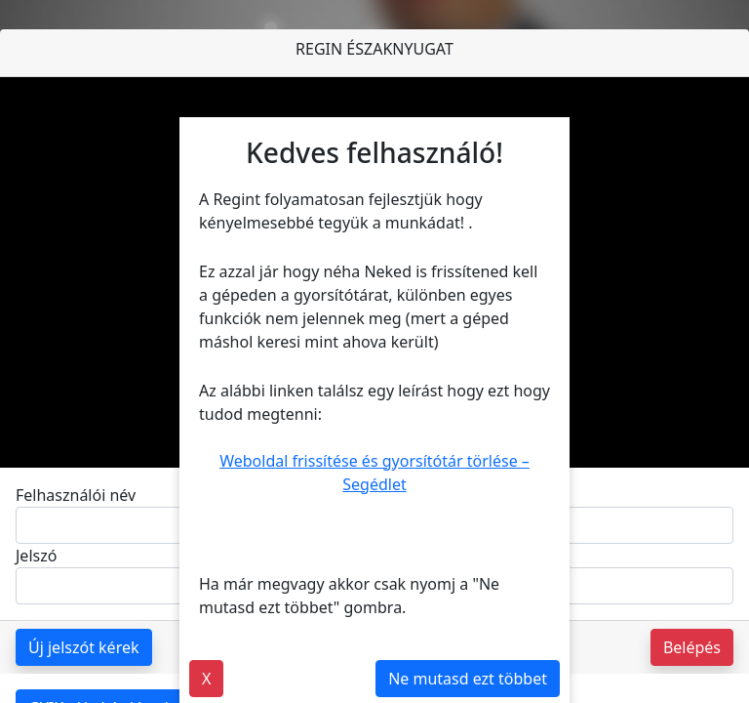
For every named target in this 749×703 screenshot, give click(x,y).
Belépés (692, 647)
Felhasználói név (76, 495)
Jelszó (36, 555)
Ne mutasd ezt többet (467, 678)
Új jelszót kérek (83, 647)
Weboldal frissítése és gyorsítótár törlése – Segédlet (374, 472)
